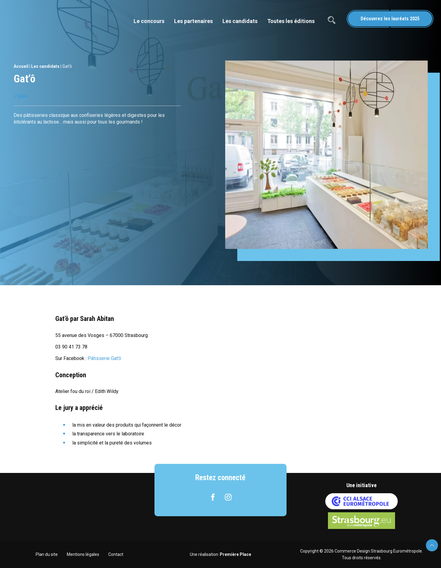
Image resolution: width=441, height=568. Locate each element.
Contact (115, 554)
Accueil (21, 66)
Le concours (149, 21)
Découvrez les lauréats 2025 (390, 18)
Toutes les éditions (291, 21)
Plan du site (47, 554)
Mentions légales (83, 554)
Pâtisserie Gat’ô (104, 358)
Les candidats (240, 21)
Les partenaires (193, 21)
